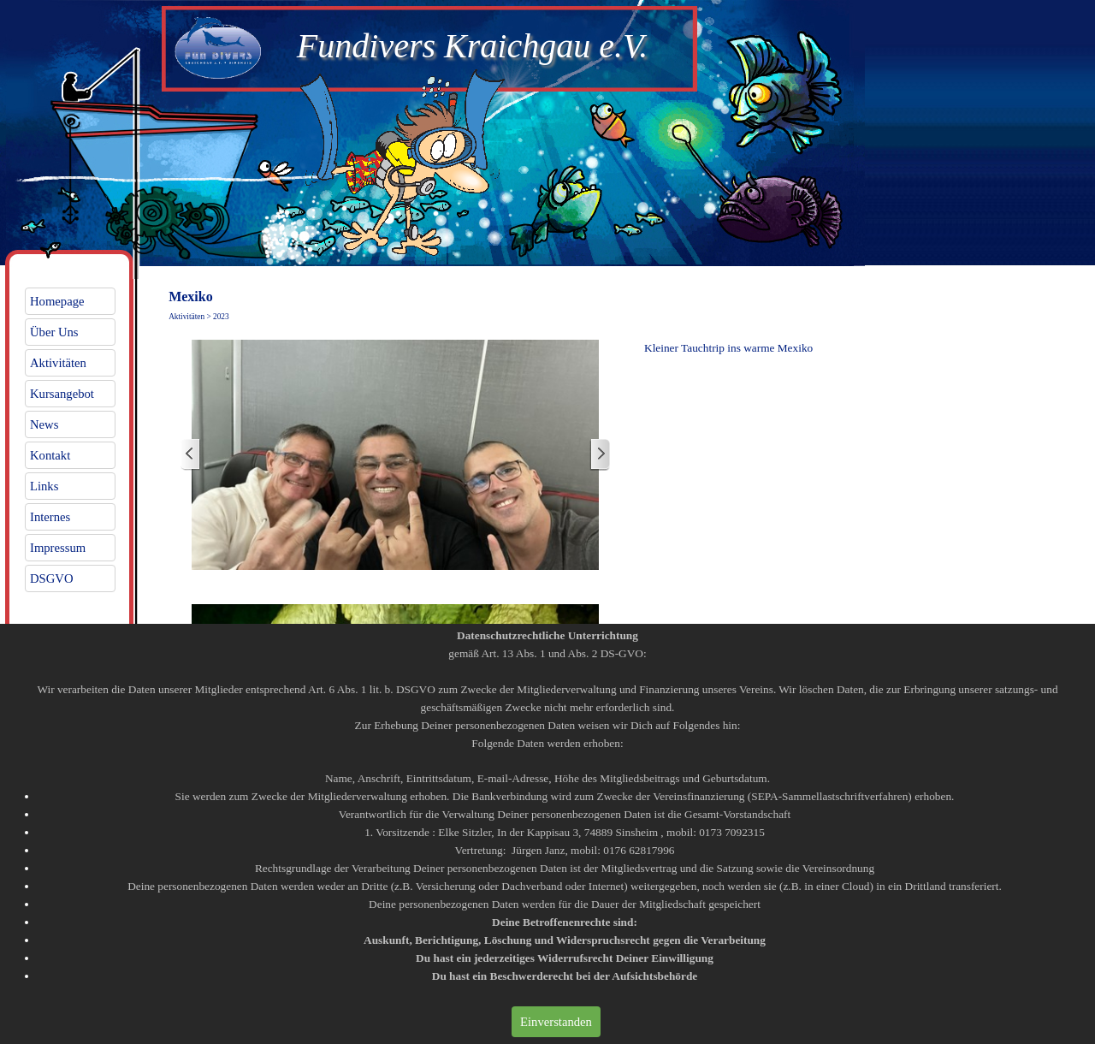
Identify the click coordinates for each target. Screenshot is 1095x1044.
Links (44, 486)
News (44, 424)
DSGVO (52, 578)
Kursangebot (62, 393)
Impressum (58, 548)
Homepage (57, 301)
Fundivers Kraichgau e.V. (472, 46)
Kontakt (50, 455)
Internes (50, 517)
